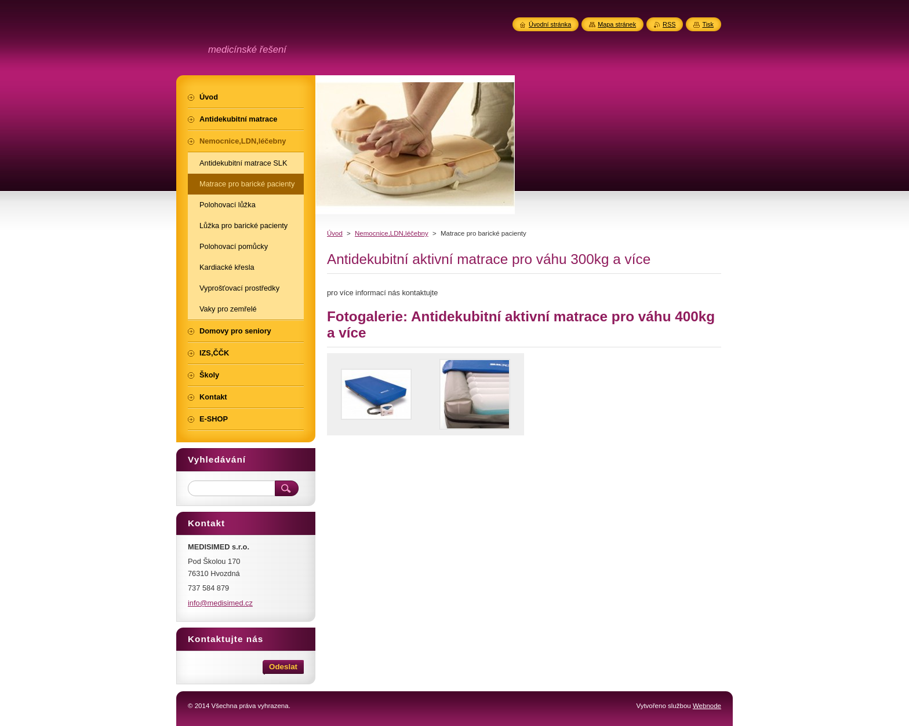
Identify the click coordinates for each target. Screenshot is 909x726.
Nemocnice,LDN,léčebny (391, 233)
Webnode (707, 705)
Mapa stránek (617, 24)
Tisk (708, 24)
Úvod (335, 233)
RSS (669, 24)
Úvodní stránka (550, 24)
